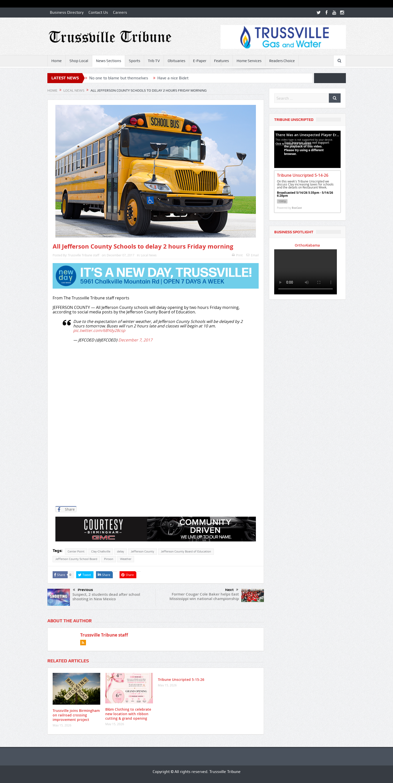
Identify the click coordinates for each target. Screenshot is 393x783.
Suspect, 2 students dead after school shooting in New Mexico (106, 597)
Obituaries (176, 61)
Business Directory (66, 12)
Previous (83, 590)
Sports (134, 61)
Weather (125, 559)
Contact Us (98, 12)
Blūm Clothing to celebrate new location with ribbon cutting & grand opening (128, 714)
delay (120, 551)
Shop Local (78, 61)
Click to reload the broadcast (293, 143)
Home (56, 61)
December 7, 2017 (135, 340)
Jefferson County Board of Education (186, 551)
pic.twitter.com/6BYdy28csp (99, 330)
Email (252, 255)
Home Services (249, 61)
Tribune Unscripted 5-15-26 (181, 679)
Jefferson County (142, 551)
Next (231, 590)
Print (237, 255)
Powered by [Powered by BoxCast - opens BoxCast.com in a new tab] (289, 208)
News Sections (108, 61)
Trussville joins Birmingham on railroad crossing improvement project (76, 715)
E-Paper (199, 61)
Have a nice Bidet (172, 78)
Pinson (108, 559)
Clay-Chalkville (100, 551)
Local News (149, 255)
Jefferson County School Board (76, 559)
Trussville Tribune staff (83, 255)
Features (221, 61)
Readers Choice (282, 61)
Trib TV (154, 61)
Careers (120, 12)
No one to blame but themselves (118, 78)
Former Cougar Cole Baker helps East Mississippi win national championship (204, 596)
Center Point (76, 551)
